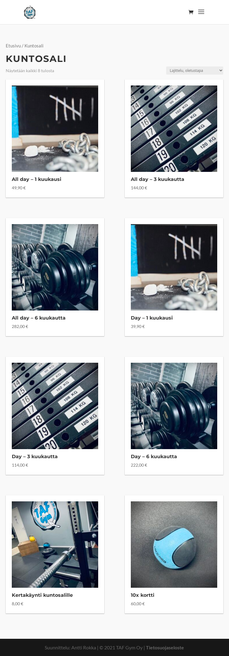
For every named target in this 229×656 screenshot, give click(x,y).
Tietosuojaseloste (165, 647)
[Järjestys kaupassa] (194, 70)
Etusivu (13, 45)
